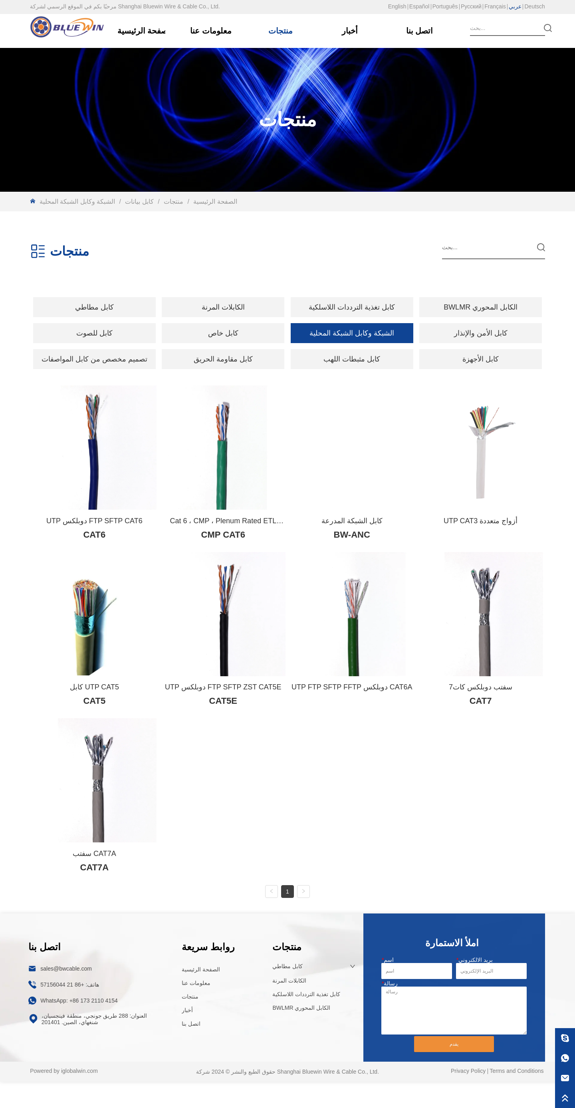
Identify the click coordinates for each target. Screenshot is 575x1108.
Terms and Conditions (516, 1097)
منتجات (173, 201)
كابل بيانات (139, 201)
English (397, 6)
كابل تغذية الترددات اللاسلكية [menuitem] (352, 307)
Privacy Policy (468, 1097)
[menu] (287, 307)
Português (445, 6)
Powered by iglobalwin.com (64, 1097)
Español (419, 6)
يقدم (454, 1070)
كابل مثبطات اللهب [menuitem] (351, 359)
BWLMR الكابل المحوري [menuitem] (481, 307)
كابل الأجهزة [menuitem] (480, 359)
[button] (94, 307)
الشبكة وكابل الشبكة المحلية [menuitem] (351, 333)
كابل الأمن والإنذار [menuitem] (481, 333)
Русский (471, 6)
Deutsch (534, 6)
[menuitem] (94, 307)
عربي (515, 6)
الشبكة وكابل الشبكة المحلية (78, 201)
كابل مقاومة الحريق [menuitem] (223, 359)
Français (495, 6)
